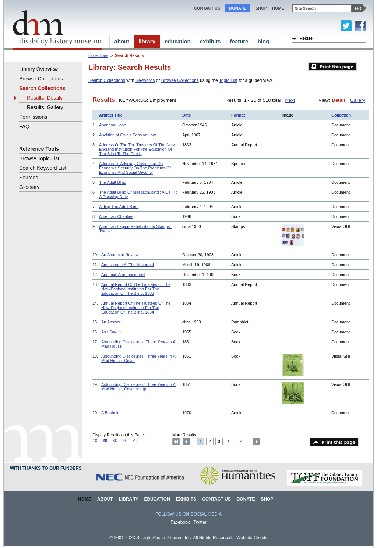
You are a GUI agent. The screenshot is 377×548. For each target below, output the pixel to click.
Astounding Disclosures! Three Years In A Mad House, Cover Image (138, 386)
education (178, 41)
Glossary (29, 187)
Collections (98, 55)
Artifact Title (111, 115)
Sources (28, 177)
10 (94, 440)
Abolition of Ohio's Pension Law (127, 135)
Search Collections (106, 80)
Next (290, 100)
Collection (341, 115)
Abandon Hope (112, 125)
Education (157, 499)
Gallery (357, 100)
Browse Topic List (39, 158)
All (135, 440)
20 (104, 440)
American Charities (116, 216)
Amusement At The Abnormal (127, 264)
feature (239, 41)
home (278, 8)
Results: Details (45, 98)
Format (238, 115)
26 (242, 442)
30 (115, 440)
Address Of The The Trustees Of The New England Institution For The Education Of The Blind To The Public (137, 149)
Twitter (200, 522)
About (105, 499)
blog (263, 41)
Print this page (332, 66)
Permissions (33, 117)
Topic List (228, 80)
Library (128, 499)
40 (125, 440)
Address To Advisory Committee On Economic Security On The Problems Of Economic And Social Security (135, 168)
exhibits (210, 41)
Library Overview (38, 69)
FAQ (24, 126)
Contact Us (207, 8)
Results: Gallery (45, 107)
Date (186, 115)
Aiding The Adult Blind (118, 206)
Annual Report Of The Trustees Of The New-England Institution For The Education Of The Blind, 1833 (135, 289)
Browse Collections (180, 80)
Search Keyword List (42, 168)
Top (176, 441)
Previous (186, 441)
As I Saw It (111, 332)
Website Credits (251, 537)
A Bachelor (111, 413)
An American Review (119, 254)
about (121, 41)
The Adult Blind (112, 182)
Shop (261, 8)
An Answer (111, 322)
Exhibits (186, 499)
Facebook (180, 522)
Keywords (145, 80)
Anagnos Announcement (123, 274)
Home (84, 499)
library (146, 41)
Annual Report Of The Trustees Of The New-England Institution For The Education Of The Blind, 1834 (135, 307)
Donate (237, 8)
